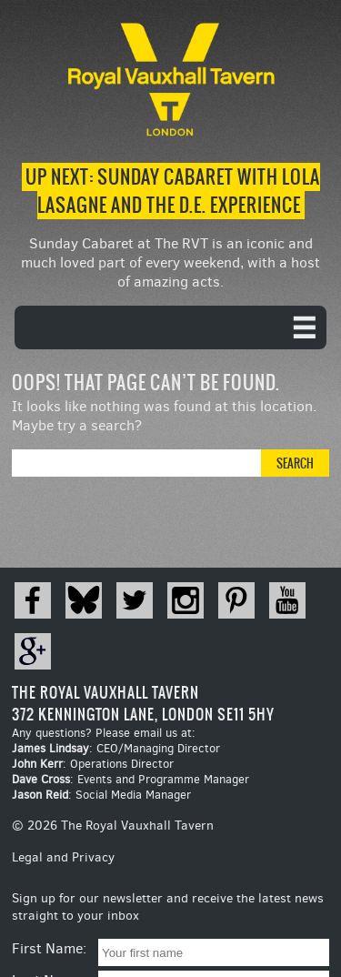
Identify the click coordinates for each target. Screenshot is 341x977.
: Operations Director (93, 763)
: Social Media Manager (101, 794)
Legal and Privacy (63, 857)
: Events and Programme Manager (130, 779)
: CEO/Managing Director (116, 748)
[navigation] (170, 327)
